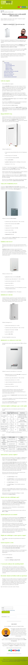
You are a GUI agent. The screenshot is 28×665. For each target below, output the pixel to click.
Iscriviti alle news (5, 612)
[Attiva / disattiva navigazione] (1, 7)
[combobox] (11, 617)
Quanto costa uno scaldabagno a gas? (10, 497)
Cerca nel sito (4, 616)
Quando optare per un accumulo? (9, 514)
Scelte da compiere (5, 80)
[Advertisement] (9, 597)
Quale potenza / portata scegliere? (9, 454)
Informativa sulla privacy (10, 610)
